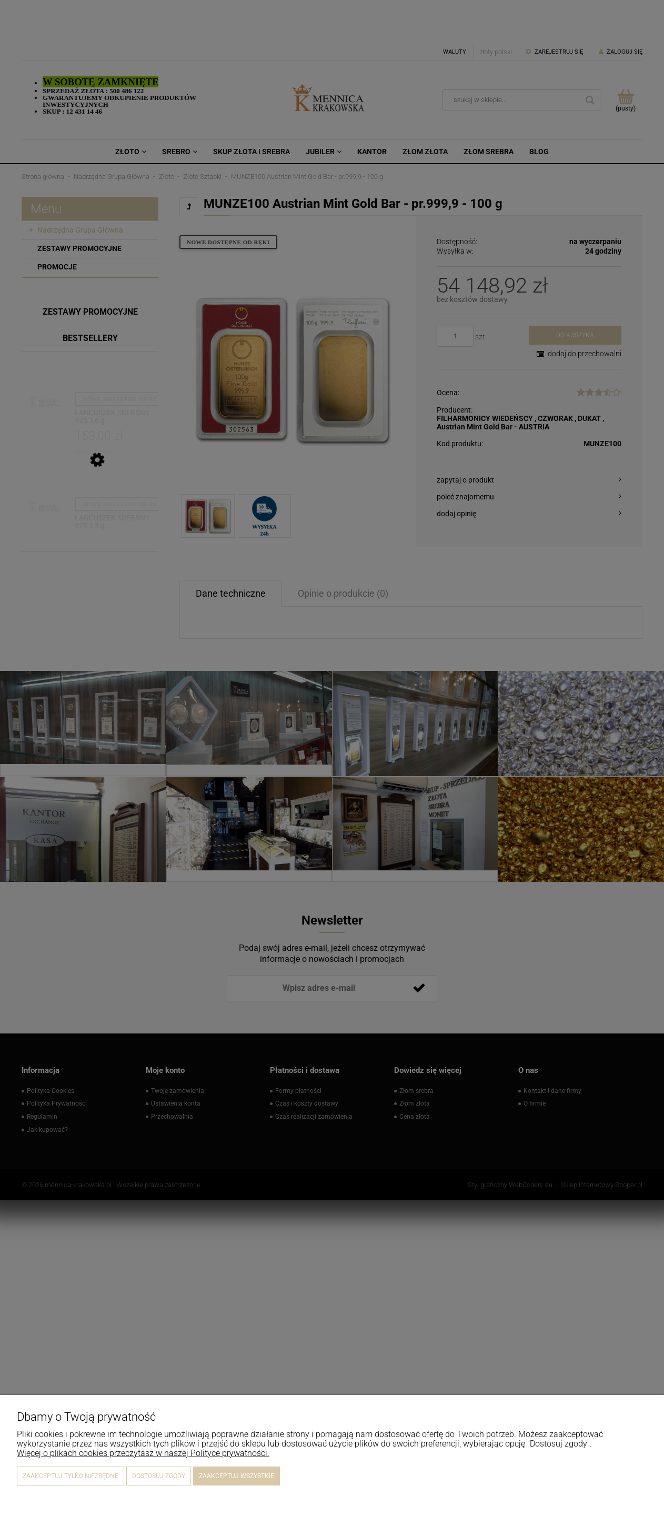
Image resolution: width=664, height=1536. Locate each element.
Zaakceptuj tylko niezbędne (70, 1476)
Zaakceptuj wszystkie (236, 1476)
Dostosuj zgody (158, 1476)
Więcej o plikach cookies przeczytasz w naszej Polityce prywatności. (143, 1453)
